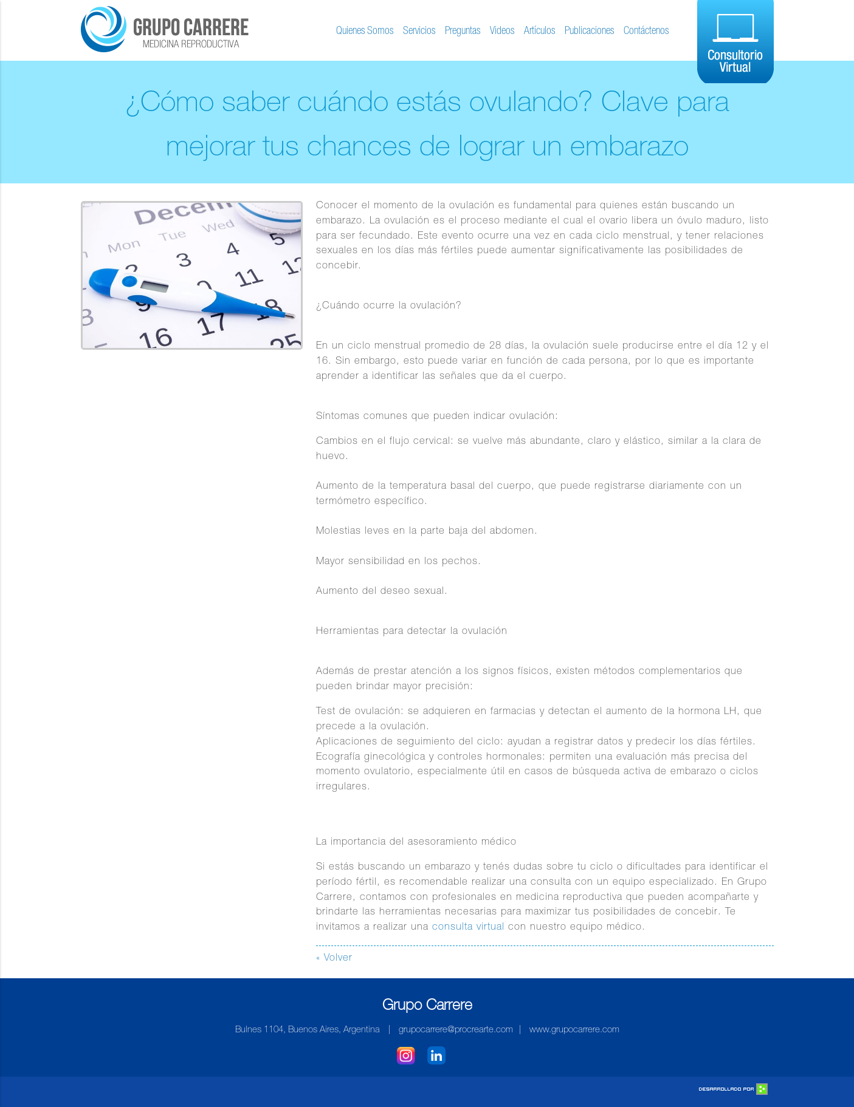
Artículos (539, 31)
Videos (502, 31)
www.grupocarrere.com (574, 1030)
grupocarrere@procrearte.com (456, 1030)
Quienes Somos (364, 31)
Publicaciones (589, 31)
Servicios (419, 31)
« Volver (334, 958)
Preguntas (462, 31)
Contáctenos (646, 31)
